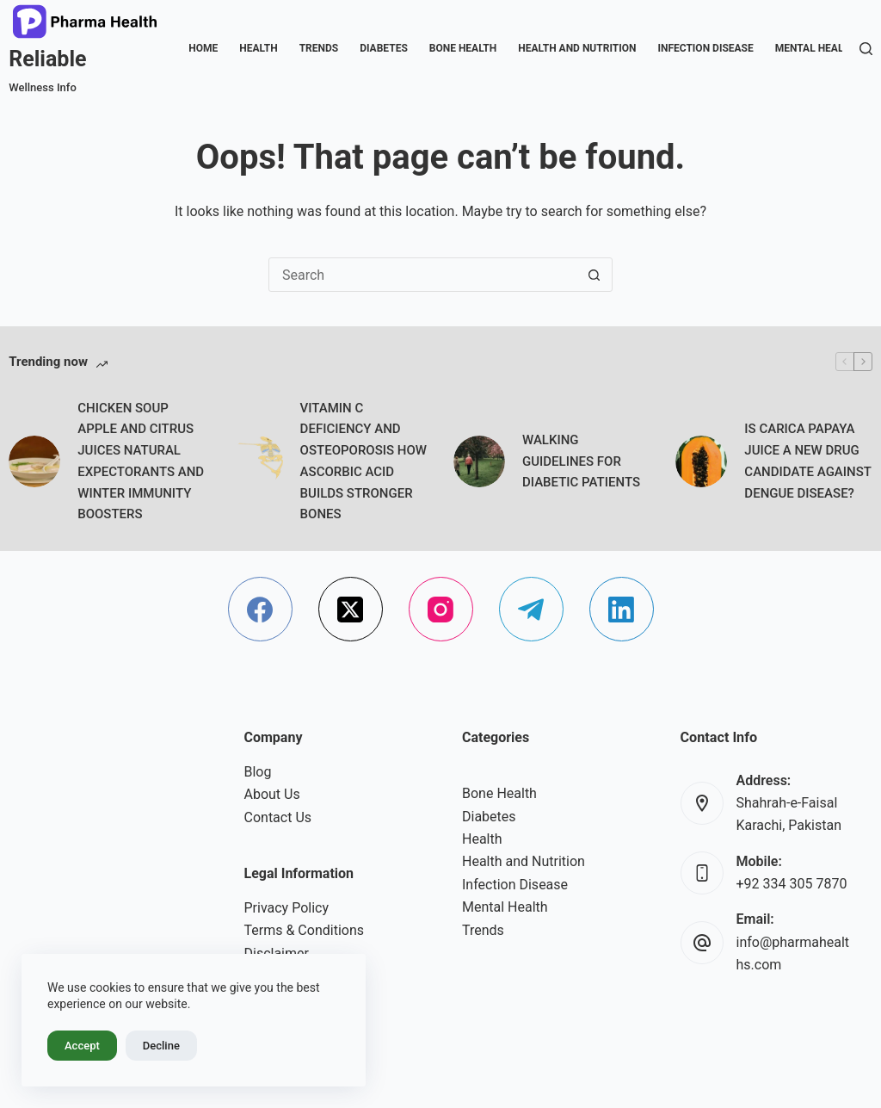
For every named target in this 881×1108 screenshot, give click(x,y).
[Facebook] (260, 609)
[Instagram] (441, 609)
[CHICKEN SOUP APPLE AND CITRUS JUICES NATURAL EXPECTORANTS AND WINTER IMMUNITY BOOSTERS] (34, 461)
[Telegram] (531, 609)
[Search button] (594, 274)
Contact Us (278, 817)
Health (258, 48)
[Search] (865, 48)
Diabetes (384, 48)
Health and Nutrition (577, 48)
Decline (161, 1045)
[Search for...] (423, 274)
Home (203, 48)
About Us (272, 794)
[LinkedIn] (621, 609)
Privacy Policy (287, 908)
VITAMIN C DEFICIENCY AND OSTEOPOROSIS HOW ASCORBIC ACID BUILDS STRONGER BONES (363, 461)
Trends (319, 48)
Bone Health (462, 48)
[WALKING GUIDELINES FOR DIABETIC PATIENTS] (479, 461)
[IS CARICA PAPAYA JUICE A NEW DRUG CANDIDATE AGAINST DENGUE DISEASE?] (701, 461)
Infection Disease (705, 48)
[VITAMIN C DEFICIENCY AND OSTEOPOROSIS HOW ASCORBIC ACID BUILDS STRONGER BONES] (257, 461)
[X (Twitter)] (350, 609)
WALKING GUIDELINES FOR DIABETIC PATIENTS (581, 461)
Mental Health (815, 48)
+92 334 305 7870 (791, 884)
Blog (258, 772)
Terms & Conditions (304, 930)
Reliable (47, 58)
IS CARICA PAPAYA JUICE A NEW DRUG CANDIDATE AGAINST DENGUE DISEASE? (807, 460)
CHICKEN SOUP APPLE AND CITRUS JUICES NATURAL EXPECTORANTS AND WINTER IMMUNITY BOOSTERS (140, 461)
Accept (82, 1045)
